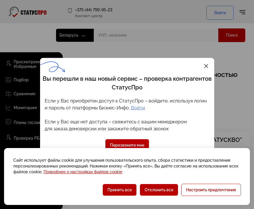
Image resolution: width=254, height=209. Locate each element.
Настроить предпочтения (211, 190)
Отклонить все (159, 190)
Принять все (119, 190)
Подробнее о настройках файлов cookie (83, 172)
